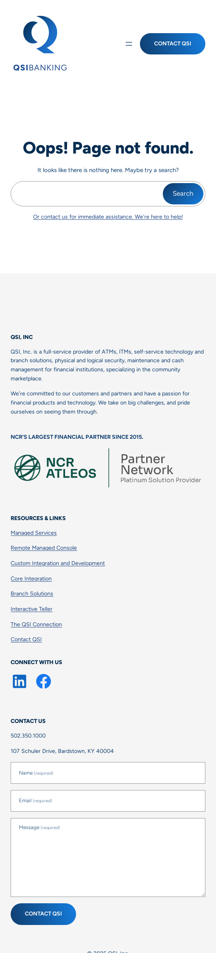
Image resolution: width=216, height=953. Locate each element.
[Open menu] (129, 44)
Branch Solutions (32, 593)
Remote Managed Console (44, 548)
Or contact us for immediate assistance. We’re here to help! (108, 216)
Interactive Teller (31, 609)
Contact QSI (172, 43)
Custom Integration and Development (58, 563)
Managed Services (34, 533)
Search (183, 193)
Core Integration (31, 578)
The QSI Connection (36, 624)
